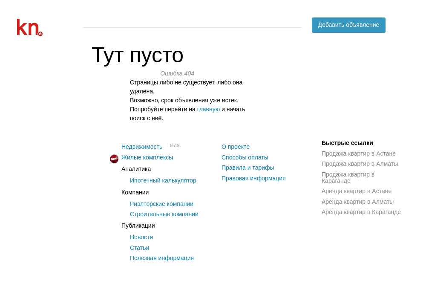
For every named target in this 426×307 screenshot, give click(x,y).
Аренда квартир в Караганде (361, 212)
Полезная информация (162, 258)
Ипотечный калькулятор (163, 180)
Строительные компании (164, 214)
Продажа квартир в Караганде (348, 177)
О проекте (236, 146)
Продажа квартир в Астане (359, 153)
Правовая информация (254, 178)
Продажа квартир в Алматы (360, 163)
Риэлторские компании (161, 203)
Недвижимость (141, 146)
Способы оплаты (245, 157)
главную (208, 109)
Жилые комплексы (147, 157)
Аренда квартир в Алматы (358, 201)
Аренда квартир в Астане (356, 191)
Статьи (139, 247)
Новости (141, 237)
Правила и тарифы (248, 167)
